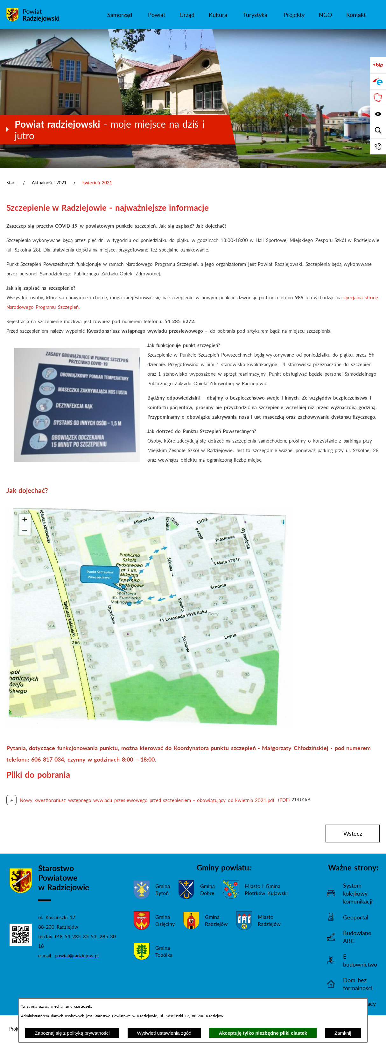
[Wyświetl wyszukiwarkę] (378, 130)
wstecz (352, 833)
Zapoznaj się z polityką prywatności (72, 1033)
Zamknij (342, 1033)
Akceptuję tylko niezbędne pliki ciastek (263, 1033)
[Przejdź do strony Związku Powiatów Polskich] (378, 98)
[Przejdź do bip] (378, 65)
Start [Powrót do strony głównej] (11, 182)
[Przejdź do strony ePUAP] (378, 81)
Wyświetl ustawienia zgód (164, 1033)
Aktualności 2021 (49, 182)
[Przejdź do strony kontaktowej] (378, 146)
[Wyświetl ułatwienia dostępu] (378, 114)
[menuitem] (120, 14)
